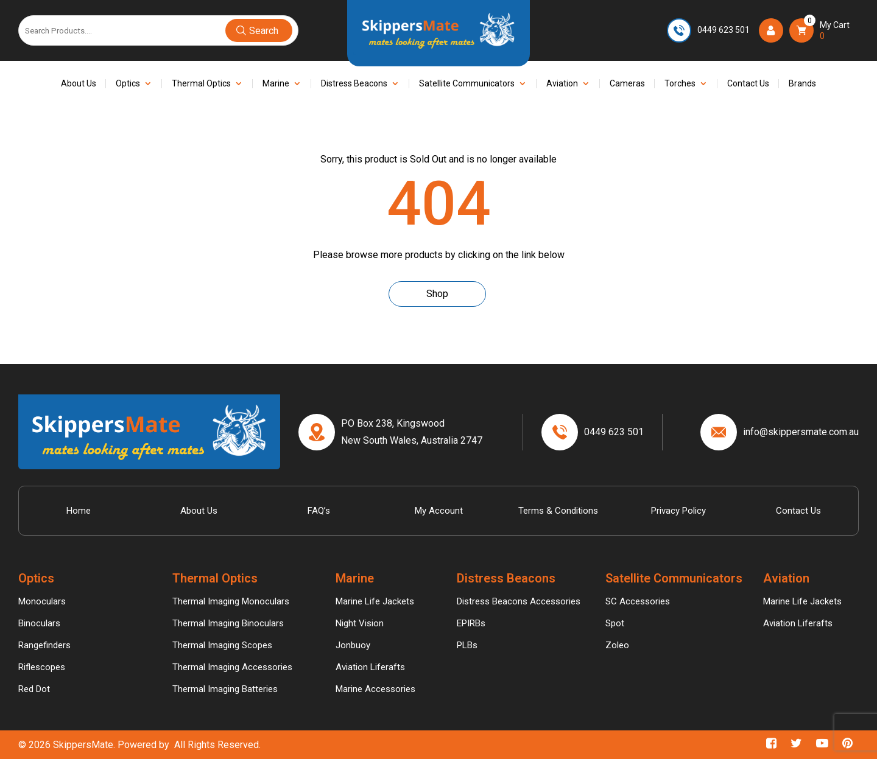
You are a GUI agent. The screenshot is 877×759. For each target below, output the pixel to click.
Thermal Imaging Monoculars (230, 601)
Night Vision (360, 623)
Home (78, 510)
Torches (680, 83)
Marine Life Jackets (375, 601)
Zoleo (617, 645)
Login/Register (774, 30)
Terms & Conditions (558, 510)
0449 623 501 (723, 30)
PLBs (467, 645)
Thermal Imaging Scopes (222, 645)
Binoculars (39, 623)
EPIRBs (471, 623)
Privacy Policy (678, 510)
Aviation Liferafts (370, 667)
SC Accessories (637, 601)
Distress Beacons (354, 83)
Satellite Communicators (467, 83)
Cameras (627, 83)
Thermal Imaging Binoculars (228, 623)
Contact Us (748, 83)
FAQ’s (319, 510)
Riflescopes (41, 667)
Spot (614, 623)
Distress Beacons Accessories (518, 601)
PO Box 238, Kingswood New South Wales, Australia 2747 (411, 432)
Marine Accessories (375, 689)
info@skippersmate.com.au (801, 432)
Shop (437, 293)
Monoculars (42, 601)
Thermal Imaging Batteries (225, 689)
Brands (802, 83)
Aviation (562, 83)
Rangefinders (44, 645)
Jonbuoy (353, 645)
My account (439, 510)
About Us (78, 83)
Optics (128, 83)
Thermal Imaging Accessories (232, 667)
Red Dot (34, 689)
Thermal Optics (201, 83)
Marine (275, 83)
